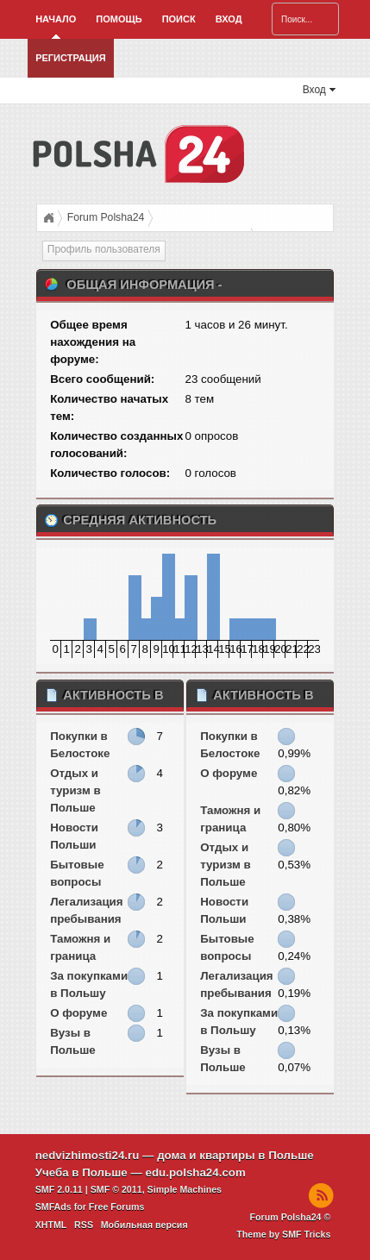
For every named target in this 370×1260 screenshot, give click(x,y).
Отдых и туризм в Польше (75, 790)
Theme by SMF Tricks (283, 1234)
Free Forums (117, 1206)
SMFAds (53, 1206)
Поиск (179, 19)
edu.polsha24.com (196, 1172)
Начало (55, 19)
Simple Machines (184, 1189)
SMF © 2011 (116, 1189)
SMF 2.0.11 (59, 1189)
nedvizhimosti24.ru (87, 1155)
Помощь (118, 19)
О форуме (78, 1012)
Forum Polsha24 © (290, 1217)
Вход (229, 19)
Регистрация (70, 58)
